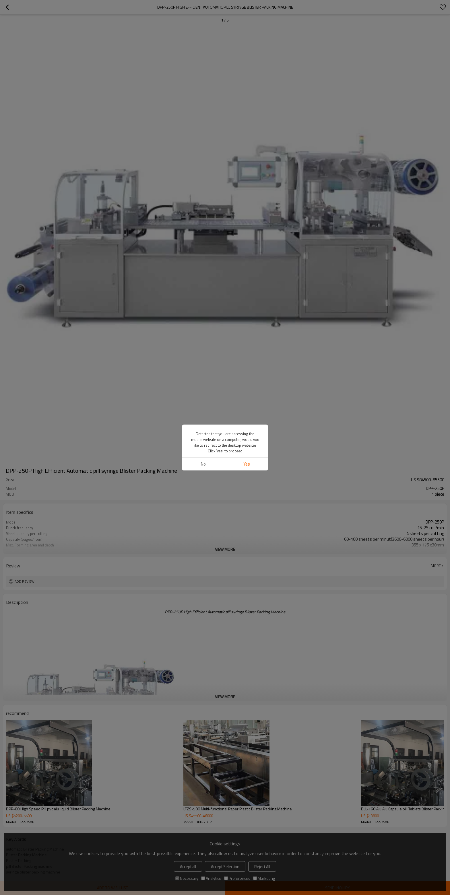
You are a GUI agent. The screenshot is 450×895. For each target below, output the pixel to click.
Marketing (264, 878)
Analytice (211, 878)
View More (225, 549)
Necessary (186, 878)
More (436, 566)
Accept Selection (225, 866)
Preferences (237, 878)
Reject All (262, 866)
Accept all (188, 866)
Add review (24, 581)
